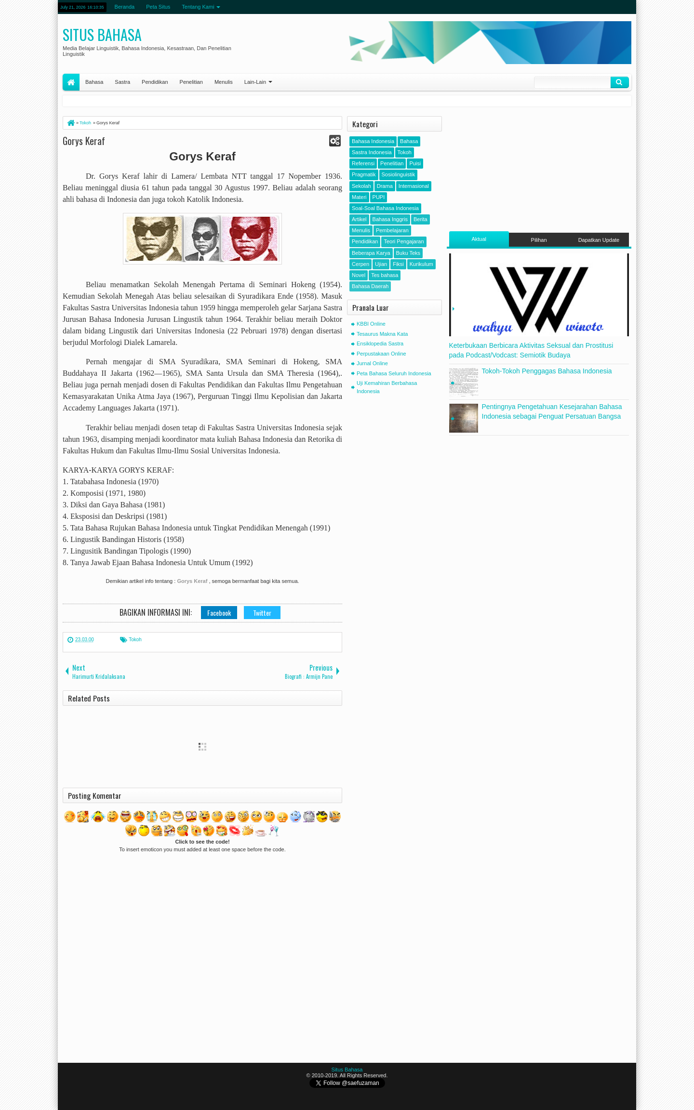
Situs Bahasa (102, 34)
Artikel (359, 219)
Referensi (363, 163)
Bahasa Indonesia (373, 141)
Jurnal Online (372, 363)
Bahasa (94, 82)
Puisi (415, 163)
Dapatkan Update (599, 240)
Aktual (478, 239)
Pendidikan (155, 82)
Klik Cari (620, 82)
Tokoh (135, 639)
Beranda (125, 7)
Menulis (223, 82)
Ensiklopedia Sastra (380, 343)
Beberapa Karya (371, 253)
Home (71, 82)
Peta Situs (158, 7)
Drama (385, 186)
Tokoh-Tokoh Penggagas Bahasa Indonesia (547, 371)
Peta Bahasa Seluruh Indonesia (394, 373)
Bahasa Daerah (370, 286)
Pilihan (539, 240)
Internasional (414, 186)
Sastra (122, 82)
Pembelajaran (392, 230)
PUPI (379, 197)
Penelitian (191, 82)
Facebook (219, 613)
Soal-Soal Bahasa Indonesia (385, 208)
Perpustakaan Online (381, 354)
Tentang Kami (198, 7)
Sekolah (361, 186)
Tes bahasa (384, 275)
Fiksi (398, 264)
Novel (358, 275)
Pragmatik (364, 174)
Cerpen (360, 264)
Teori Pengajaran (404, 241)
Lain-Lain (255, 82)
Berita (420, 219)
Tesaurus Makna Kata (382, 334)
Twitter (262, 613)
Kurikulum (421, 264)
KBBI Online (371, 324)
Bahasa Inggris (390, 219)
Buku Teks (408, 253)
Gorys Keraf (84, 140)
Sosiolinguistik (398, 174)
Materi (359, 197)
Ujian (381, 264)
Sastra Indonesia (372, 152)
